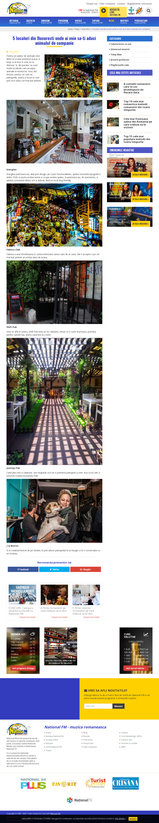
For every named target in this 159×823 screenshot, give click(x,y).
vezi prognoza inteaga (23, 668)
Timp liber (85, 29)
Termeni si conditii (129, 743)
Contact (121, 3)
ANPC (123, 747)
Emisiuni (49, 743)
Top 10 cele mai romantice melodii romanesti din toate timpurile (137, 106)
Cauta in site (126, 739)
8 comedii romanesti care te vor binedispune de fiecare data (137, 88)
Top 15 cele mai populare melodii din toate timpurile (137, 139)
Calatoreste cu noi (120, 44)
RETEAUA (14, 21)
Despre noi (91, 3)
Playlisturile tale (119, 65)
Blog (77, 29)
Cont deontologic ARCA (131, 736)
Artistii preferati (119, 59)
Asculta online (52, 739)
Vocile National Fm (54, 747)
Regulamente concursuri (139, 3)
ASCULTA (30, 21)
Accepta (133, 818)
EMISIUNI (46, 21)
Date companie (107, 3)
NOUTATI (124, 21)
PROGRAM (63, 21)
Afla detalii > (120, 818)
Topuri (49, 750)
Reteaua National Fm (55, 736)
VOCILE (80, 21)
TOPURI (97, 21)
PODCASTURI (141, 21)
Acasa (70, 29)
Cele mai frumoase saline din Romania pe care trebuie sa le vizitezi (138, 123)
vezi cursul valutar (136, 668)
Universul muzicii (119, 49)
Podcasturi (88, 739)
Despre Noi (88, 743)
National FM (55, 813)
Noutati (86, 736)
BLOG (111, 20)
